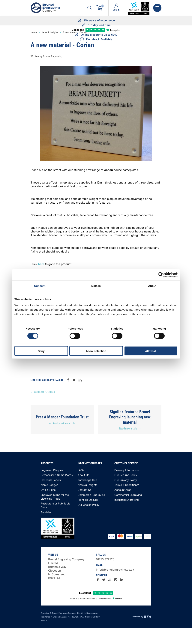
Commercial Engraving (91, 494)
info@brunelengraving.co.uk (115, 569)
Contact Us (84, 489)
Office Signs (48, 489)
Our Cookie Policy (88, 504)
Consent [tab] (40, 285)
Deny (41, 350)
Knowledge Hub (87, 480)
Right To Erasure (88, 499)
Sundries (46, 512)
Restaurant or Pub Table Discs (55, 505)
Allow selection (96, 350)
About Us (83, 475)
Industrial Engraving (126, 499)
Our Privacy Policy (125, 480)
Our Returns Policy (125, 475)
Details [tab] (96, 285)
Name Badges (49, 484)
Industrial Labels (51, 480)
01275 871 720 (105, 559)
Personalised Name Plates (57, 475)
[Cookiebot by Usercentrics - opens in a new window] (161, 275)
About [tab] (152, 285)
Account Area (122, 489)
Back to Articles (44, 391)
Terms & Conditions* (126, 484)
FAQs (81, 470)
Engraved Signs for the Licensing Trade (55, 496)
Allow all (151, 350)
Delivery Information (126, 470)
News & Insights (87, 484)
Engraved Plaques (52, 470)
